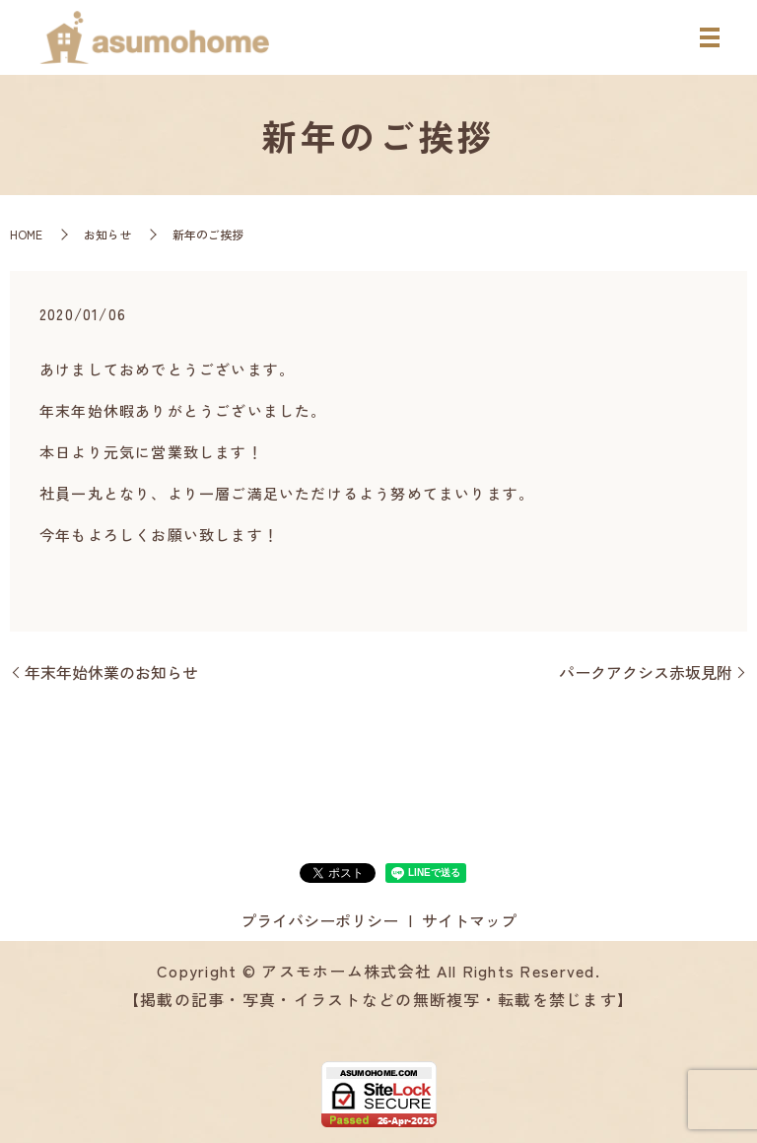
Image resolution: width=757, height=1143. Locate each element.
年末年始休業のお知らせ (111, 672)
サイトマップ (469, 920)
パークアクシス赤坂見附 (645, 672)
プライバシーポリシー (319, 920)
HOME (26, 234)
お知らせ (107, 234)
